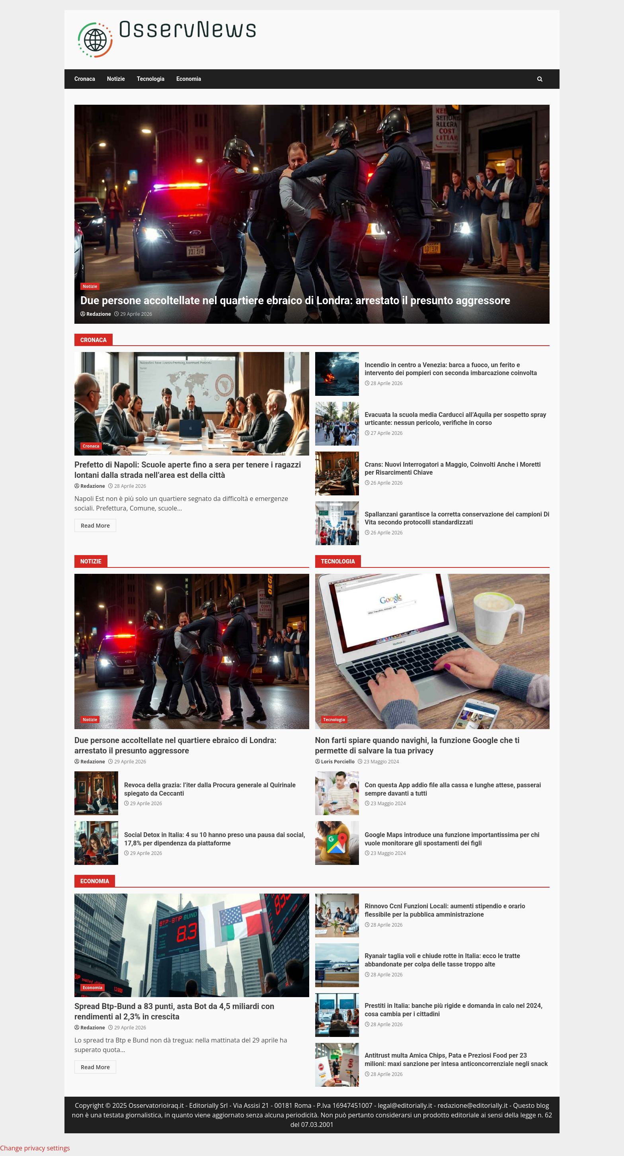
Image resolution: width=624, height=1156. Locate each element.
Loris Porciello (338, 761)
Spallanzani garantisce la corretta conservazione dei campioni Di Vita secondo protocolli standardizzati (337, 523)
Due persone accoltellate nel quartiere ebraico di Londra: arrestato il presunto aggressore (312, 214)
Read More (95, 525)
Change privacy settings (35, 1148)
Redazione (98, 314)
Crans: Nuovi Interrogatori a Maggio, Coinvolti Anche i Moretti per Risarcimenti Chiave (337, 473)
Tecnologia (150, 79)
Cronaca (84, 79)
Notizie (116, 79)
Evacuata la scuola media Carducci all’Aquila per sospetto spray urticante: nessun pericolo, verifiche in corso (337, 424)
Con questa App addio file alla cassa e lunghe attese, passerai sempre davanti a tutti (337, 793)
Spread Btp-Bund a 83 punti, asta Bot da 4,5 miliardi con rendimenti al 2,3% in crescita (191, 945)
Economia (188, 79)
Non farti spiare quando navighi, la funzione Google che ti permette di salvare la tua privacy (432, 651)
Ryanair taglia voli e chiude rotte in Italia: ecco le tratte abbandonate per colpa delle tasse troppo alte (337, 965)
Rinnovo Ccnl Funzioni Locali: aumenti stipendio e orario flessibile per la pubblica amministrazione (337, 915)
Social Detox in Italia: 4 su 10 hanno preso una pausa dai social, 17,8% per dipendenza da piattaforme (96, 843)
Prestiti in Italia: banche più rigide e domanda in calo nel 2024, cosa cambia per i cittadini (337, 1015)
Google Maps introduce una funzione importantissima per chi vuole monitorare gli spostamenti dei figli (337, 843)
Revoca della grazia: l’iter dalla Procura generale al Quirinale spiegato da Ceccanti (96, 793)
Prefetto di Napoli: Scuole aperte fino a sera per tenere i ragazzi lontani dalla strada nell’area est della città (191, 404)
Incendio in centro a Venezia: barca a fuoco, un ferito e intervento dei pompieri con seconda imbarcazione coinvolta (337, 374)
